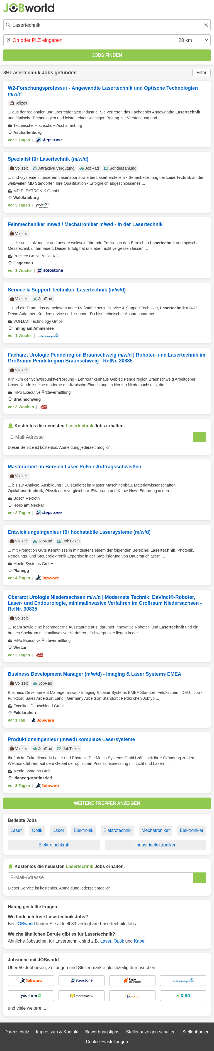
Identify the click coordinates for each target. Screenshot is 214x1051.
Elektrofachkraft (53, 845)
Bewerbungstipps (102, 1031)
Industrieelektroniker (155, 845)
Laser (16, 830)
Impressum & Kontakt (57, 1031)
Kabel (58, 830)
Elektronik (83, 830)
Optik (37, 830)
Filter (201, 72)
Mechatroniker (156, 830)
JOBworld (25, 923)
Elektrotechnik (117, 830)
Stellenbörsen (196, 1031)
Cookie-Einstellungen (107, 1041)
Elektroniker (191, 830)
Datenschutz (16, 1031)
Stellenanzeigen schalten (151, 1031)
